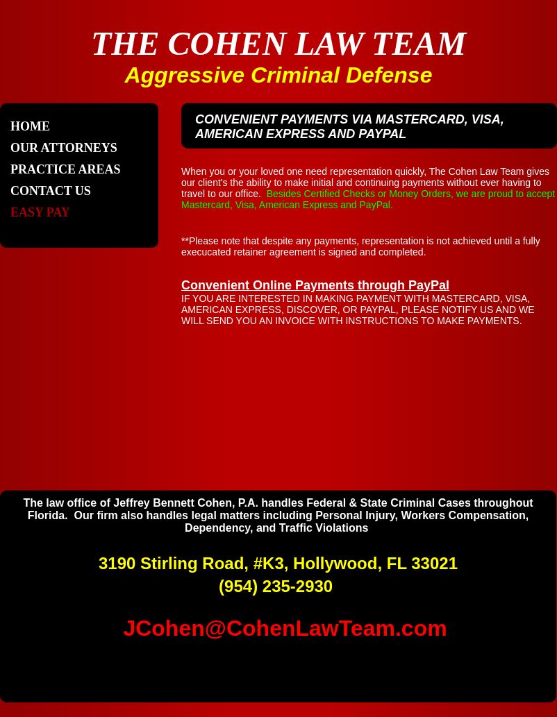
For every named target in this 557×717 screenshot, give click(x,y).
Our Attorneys (63, 148)
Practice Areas (65, 169)
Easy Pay (40, 212)
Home (30, 126)
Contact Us (50, 191)
